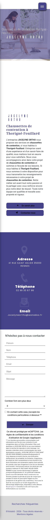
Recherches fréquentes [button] (25, 504)
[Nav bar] (42, 6)
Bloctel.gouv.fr (11, 487)
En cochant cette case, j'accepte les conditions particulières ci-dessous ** (24, 413)
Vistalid (11, 511)
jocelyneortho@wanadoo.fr (25, 310)
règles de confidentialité (17, 434)
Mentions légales (25, 514)
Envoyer (30, 424)
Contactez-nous (25, 212)
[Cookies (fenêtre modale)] (1, 518)
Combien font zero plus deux (18, 401)
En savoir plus (24, 205)
